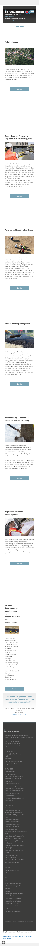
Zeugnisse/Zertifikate (11, 764)
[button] (3, 942)
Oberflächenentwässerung (12, 911)
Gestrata (7, 891)
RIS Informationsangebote (12, 886)
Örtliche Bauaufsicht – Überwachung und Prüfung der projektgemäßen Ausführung (14, 776)
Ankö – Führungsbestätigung (13, 761)
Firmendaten (8, 758)
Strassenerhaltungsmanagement (14, 786)
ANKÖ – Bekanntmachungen (13, 883)
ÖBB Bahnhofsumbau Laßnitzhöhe (15, 860)
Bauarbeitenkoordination (12, 906)
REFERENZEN (9, 805)
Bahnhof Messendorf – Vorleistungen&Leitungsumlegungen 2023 (15, 831)
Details (19, 89)
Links (6, 878)
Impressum (23, 921)
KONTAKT (8, 867)
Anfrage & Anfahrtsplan (12, 870)
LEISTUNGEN (9, 769)
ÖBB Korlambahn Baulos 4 (13, 862)
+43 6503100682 (13, 742)
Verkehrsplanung (10, 771)
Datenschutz (8, 873)
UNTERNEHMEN (10, 751)
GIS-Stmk (7, 888)
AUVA (6, 908)
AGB (6, 880)
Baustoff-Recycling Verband (13, 898)
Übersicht (7, 808)
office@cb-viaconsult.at (24, 8)
